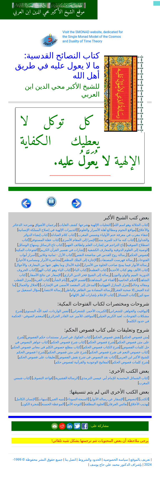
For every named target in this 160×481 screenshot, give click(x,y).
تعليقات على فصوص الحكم (37, 357)
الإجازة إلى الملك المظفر (80, 260)
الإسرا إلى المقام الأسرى (79, 240)
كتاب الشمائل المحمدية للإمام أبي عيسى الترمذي (114, 378)
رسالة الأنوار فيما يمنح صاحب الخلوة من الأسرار (115, 265)
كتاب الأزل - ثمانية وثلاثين (55, 255)
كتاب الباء (80, 270)
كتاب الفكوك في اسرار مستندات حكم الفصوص (58, 337)
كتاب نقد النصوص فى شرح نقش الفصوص (87, 357)
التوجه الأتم (74, 404)
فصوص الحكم (138, 255)
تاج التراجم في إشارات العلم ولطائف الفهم (95, 245)
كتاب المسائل (126, 295)
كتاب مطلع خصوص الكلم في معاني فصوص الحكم (46, 347)
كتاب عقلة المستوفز (45, 240)
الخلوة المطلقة (95, 404)
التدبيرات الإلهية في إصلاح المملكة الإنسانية (47, 230)
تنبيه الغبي (57, 399)
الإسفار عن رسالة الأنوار (107, 399)
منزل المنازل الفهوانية (114, 285)
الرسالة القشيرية (67, 378)
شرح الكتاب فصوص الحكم (101, 347)
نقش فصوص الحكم (107, 337)
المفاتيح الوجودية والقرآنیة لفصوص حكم (82, 362)
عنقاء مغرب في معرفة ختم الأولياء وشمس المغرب (113, 235)
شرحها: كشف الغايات (73, 225)
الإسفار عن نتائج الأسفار (45, 275)
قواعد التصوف (42, 378)
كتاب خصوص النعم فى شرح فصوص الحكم (119, 352)
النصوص (132, 399)
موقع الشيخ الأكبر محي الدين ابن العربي (49, 12)
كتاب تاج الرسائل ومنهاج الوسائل (40, 245)
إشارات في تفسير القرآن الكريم (62, 250)
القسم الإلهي (78, 280)
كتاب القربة (42, 280)
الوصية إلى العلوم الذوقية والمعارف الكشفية (117, 250)
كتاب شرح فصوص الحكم (68, 342)
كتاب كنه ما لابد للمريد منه (116, 240)
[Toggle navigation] (156, 3)
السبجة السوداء (77, 399)
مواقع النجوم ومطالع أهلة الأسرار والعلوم (107, 230)
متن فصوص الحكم (135, 337)
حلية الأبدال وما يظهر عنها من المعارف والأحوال (48, 265)
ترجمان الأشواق (45, 225)
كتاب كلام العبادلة (63, 235)
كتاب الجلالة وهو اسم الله (131, 225)
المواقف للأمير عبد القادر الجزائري (71, 316)
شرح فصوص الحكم (101, 342)
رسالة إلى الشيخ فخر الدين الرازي (87, 275)
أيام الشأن (59, 280)
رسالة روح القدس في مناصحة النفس (100, 255)
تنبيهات (43, 399)
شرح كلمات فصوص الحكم (130, 362)
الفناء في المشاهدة (102, 280)
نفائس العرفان (117, 404)
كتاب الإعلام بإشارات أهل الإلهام (92, 295)
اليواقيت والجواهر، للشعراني (129, 311)
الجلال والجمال (28, 285)
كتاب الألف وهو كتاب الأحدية (129, 270)
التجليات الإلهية (101, 225)
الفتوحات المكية (27, 250)
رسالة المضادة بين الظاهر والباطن (88, 290)
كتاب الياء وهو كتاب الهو (54, 270)
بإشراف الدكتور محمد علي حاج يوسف (116, 465)
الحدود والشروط (89, 460)
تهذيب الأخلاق (139, 404)
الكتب (144, 399)
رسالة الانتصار (52, 290)
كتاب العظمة (98, 270)
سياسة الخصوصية (115, 460)
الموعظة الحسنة (52, 404)
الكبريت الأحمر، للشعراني (89, 311)
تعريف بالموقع (140, 460)
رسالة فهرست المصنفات (117, 260)
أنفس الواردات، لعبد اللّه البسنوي (47, 311)
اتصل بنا (70, 460)
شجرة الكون (30, 404)
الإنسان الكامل (26, 399)
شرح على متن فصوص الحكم (67, 352)
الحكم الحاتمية (128, 280)
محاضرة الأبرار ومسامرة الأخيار (39, 260)
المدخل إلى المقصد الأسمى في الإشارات (68, 285)
